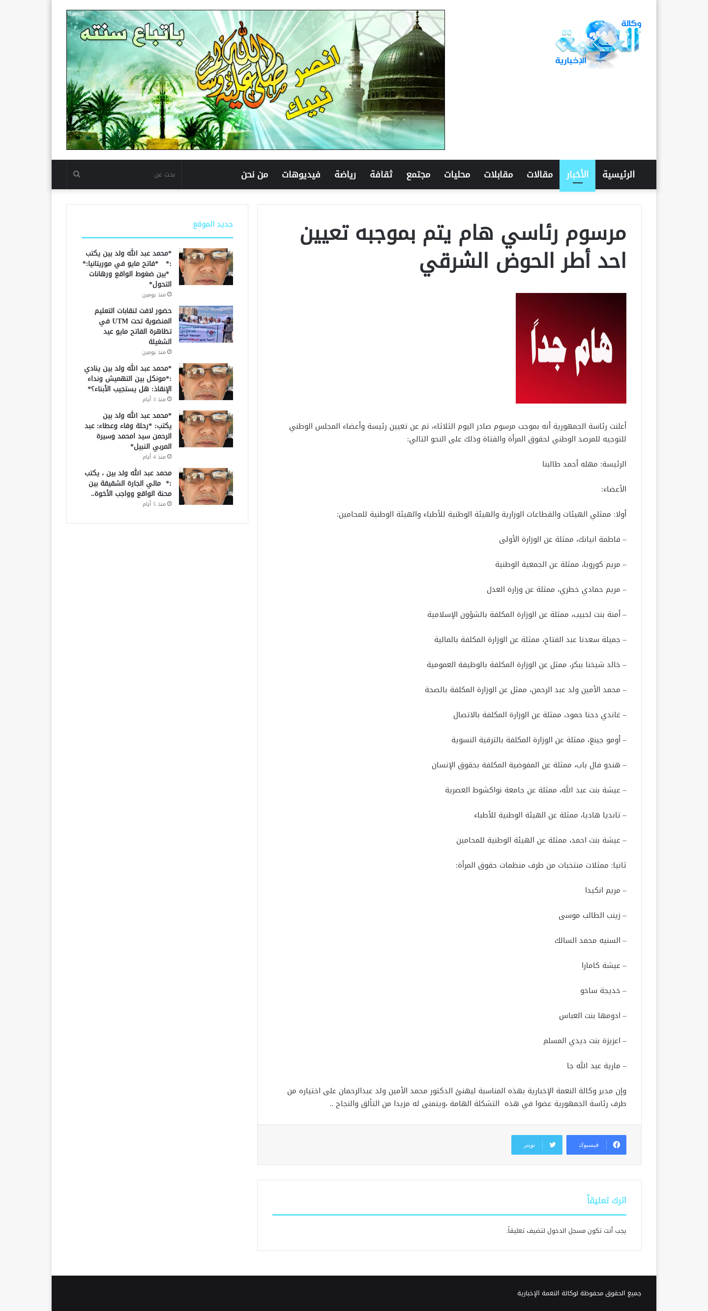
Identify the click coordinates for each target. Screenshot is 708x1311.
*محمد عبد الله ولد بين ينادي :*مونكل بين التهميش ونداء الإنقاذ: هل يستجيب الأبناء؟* (128, 379)
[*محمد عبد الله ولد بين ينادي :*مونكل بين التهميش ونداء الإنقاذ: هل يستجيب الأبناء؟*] (206, 381)
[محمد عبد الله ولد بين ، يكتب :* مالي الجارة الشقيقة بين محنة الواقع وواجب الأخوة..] (206, 486)
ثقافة (381, 174)
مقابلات (498, 174)
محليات (457, 174)
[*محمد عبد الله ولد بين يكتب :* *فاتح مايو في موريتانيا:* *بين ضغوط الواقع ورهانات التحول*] (206, 266)
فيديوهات (301, 174)
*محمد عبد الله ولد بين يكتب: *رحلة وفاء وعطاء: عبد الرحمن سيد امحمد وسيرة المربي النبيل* (128, 431)
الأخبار (577, 174)
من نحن (254, 174)
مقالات (540, 174)
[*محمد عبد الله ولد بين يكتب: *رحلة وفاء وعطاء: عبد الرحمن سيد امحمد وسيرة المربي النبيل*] (206, 428)
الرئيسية (618, 174)
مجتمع (418, 174)
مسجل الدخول (566, 1230)
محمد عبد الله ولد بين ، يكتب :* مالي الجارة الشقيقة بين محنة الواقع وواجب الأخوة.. (128, 483)
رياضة (345, 174)
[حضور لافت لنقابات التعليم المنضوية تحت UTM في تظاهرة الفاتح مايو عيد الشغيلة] (206, 324)
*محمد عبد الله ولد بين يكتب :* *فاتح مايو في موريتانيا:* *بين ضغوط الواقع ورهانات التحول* (127, 269)
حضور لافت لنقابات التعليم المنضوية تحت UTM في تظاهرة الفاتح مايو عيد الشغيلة (133, 326)
